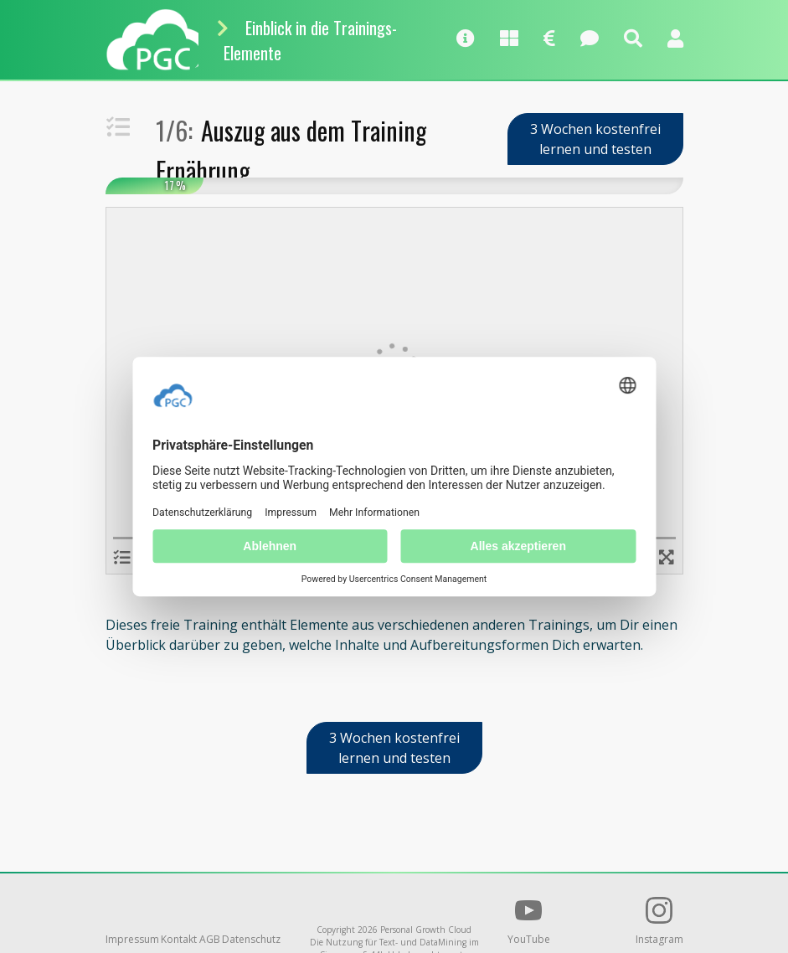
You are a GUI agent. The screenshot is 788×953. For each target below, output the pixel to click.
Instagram (659, 921)
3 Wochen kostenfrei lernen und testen (595, 139)
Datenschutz (251, 939)
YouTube (528, 921)
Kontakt (179, 939)
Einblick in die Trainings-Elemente (310, 40)
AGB (209, 939)
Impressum (132, 939)
